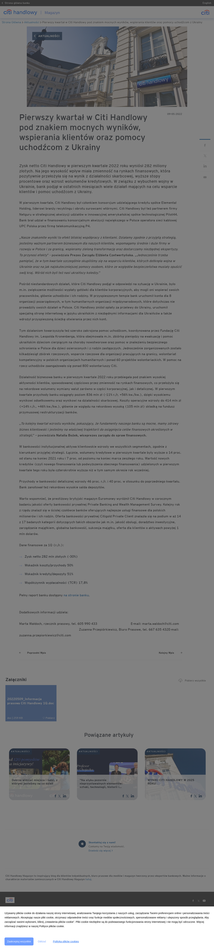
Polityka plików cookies (66, 941)
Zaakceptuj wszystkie (19, 941)
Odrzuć (42, 941)
